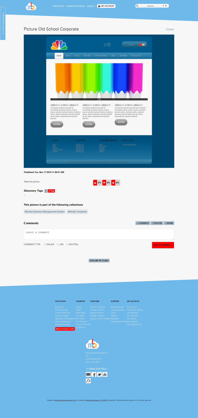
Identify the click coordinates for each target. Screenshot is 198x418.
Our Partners (81, 321)
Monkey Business (75, 6)
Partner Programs (97, 307)
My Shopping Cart (134, 324)
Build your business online (65, 329)
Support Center (117, 307)
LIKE (61, 244)
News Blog (80, 313)
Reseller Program (97, 316)
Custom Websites (62, 313)
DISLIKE (50, 244)
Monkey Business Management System (45, 211)
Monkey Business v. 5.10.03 (96, 400)
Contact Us (80, 327)
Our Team (80, 319)
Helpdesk (115, 319)
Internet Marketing (63, 321)
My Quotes (131, 319)
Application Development (65, 319)
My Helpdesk (132, 321)
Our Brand (80, 316)
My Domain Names (135, 310)
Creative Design (61, 316)
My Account (107, 6)
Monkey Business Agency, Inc (65, 400)
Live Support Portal (119, 321)
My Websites (132, 313)
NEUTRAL (74, 244)
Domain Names (61, 310)
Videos (114, 316)
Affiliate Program (97, 310)
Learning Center (117, 310)
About (78, 310)
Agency (91, 6)
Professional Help (62, 324)
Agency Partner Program (100, 319)
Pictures (170, 29)
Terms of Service (83, 324)
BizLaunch (58, 6)
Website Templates (77, 211)
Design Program (97, 313)
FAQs (113, 313)
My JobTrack (132, 316)
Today (78, 307)
